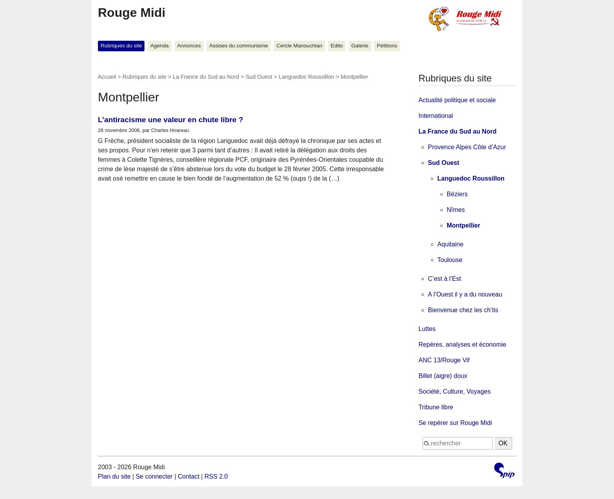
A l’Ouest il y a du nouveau (465, 294)
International (436, 115)
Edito (337, 46)
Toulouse (449, 260)
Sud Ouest (259, 77)
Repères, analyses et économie (462, 344)
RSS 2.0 (216, 476)
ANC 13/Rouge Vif (444, 360)
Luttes (427, 328)
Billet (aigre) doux (443, 375)
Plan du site (114, 476)
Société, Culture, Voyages (455, 391)
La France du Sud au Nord (206, 77)
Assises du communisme (238, 46)
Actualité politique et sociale (457, 100)
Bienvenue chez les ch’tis (463, 310)
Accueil (107, 77)
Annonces (188, 46)
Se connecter (154, 476)
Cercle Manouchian (299, 46)
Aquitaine (450, 244)
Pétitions (387, 46)
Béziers (457, 194)
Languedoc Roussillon (306, 77)
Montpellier (463, 225)
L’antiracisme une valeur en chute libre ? (170, 120)
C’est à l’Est (444, 278)
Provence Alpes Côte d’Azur (467, 147)
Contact (188, 476)
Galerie (359, 46)
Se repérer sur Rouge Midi (455, 422)
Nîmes (456, 209)
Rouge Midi (131, 12)
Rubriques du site (121, 46)
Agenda (159, 46)
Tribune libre (436, 407)
